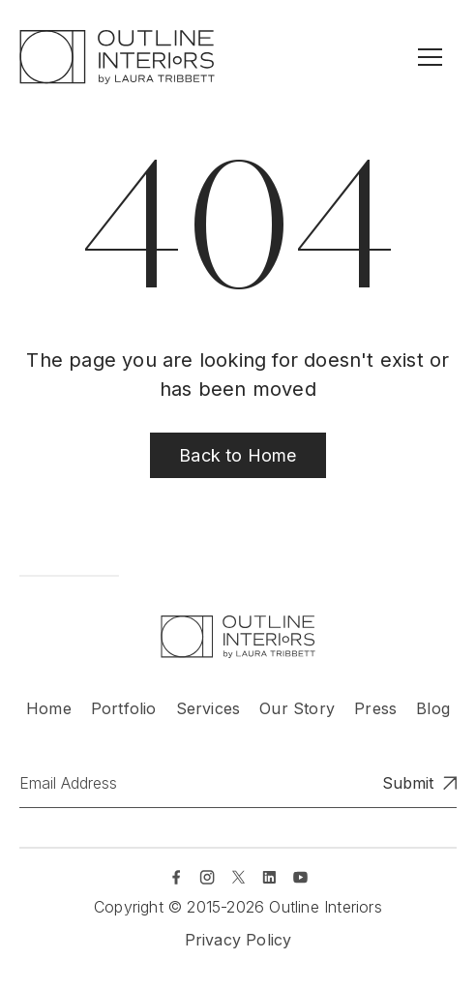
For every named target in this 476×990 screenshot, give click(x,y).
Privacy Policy (238, 939)
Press (375, 708)
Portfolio (124, 708)
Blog (433, 708)
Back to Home (237, 455)
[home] (117, 57)
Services (208, 708)
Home (49, 708)
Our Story (297, 708)
